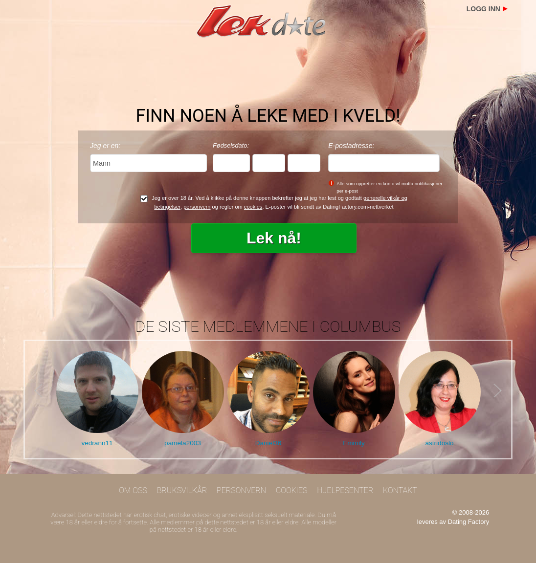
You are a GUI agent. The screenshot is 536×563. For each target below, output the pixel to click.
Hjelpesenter (345, 490)
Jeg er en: (105, 146)
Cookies (292, 490)
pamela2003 (182, 443)
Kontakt (400, 490)
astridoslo (439, 443)
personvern (196, 207)
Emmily (354, 443)
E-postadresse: (351, 146)
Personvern (241, 490)
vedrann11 (96, 443)
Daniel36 (268, 443)
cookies (253, 207)
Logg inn (483, 9)
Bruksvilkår (182, 490)
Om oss (133, 490)
